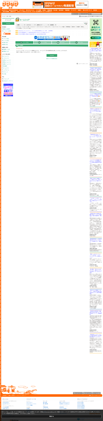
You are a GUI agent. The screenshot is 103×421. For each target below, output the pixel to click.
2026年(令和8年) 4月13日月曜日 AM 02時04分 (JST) (91, 16)
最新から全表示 (6, 28)
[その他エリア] (48, 11)
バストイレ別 (26, 26)
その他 (4, 73)
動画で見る (5, 44)
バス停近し (19, 28)
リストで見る (6, 38)
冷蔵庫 (78, 26)
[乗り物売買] (60, 10)
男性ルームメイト (7, 62)
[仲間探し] (79, 10)
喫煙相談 (68, 26)
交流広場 (61, 407)
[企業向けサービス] (40, 11)
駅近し (82, 26)
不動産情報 (45, 407)
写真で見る (5, 42)
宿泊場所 (5, 66)
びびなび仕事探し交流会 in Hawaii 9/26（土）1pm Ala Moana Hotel (30, 34)
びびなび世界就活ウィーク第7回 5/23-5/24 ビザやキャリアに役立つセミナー (32, 32)
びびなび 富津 (80, 403)
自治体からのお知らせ (64, 403)
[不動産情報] (66, 10)
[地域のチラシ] (13, 11)
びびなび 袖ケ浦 (81, 406)
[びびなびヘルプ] (34, 11)
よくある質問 (6, 407)
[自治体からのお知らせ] (13, 10)
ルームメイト (6, 56)
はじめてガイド (6, 403)
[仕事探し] (44, 10)
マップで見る (6, 40)
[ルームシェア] (73, 10)
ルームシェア (8, 19)
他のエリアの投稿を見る (51, 58)
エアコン (19, 26)
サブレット (5, 71)
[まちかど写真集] (5, 11)
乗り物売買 (45, 403)
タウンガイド (29, 402)
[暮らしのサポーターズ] (87, 10)
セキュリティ (48, 26)
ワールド (3, 16)
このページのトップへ (96, 395)
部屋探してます (6, 49)
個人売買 (45, 402)
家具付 (73, 26)
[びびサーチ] (4, 10)
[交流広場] (94, 10)
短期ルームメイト (7, 64)
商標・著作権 (11, 395)
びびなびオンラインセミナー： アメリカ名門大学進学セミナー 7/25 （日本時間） (34, 30)
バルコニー (33, 26)
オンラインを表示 (7, 30)
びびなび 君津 (80, 402)
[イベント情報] (38, 10)
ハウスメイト (6, 58)
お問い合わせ (6, 408)
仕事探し (28, 408)
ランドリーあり (27, 28)
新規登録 (8, 23)
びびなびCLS (6, 402)
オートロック (40, 26)
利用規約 (5, 395)
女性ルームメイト (7, 60)
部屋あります (6, 51)
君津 (10, 16)
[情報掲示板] (49, 10)
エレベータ (55, 26)
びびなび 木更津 (81, 405)
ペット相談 (62, 26)
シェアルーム (6, 69)
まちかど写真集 (63, 408)
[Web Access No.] (26, 11)
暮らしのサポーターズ (64, 402)
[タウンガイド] (21, 10)
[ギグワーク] (19, 11)
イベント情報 (29, 405)
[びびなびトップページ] (9, 4)
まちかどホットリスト (31, 403)
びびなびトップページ (8, 80)
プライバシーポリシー (21, 395)
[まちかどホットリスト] (29, 10)
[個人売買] (55, 10)
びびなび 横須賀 (81, 408)
